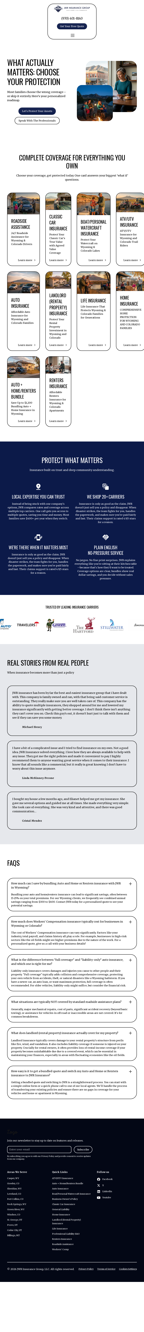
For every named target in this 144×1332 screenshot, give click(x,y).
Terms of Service (106, 1269)
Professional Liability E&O (66, 1233)
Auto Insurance (60, 1188)
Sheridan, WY (14, 1188)
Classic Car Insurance (63, 1204)
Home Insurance (61, 1214)
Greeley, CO (13, 1183)
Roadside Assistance (63, 1244)
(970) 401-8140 (72, 18)
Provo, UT (12, 1225)
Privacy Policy (86, 1269)
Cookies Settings (128, 1269)
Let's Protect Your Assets (37, 111)
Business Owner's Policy (65, 1199)
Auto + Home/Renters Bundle (67, 1183)
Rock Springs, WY (16, 1204)
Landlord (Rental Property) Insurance (66, 1221)
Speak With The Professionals (37, 125)
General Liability (60, 1209)
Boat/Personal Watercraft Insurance (71, 1193)
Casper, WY (13, 1178)
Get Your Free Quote (72, 26)
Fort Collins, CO (15, 1199)
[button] (72, 35)
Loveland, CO (14, 1193)
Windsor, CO (13, 1214)
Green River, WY (15, 1209)
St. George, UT (14, 1219)
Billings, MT (13, 1235)
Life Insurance (60, 1228)
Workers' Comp (60, 1249)
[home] (72, 8)
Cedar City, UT (14, 1230)
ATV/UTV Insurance (62, 1178)
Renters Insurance (62, 1239)
